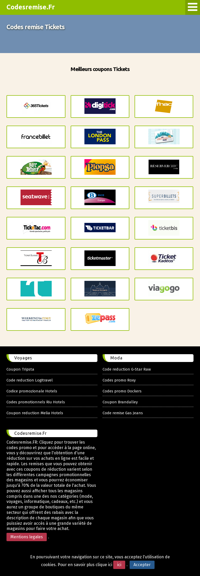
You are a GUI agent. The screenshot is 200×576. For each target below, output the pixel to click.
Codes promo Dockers (122, 391)
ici (119, 564)
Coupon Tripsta (20, 369)
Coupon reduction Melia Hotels (34, 413)
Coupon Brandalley (120, 402)
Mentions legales (26, 536)
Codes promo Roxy (119, 380)
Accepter (142, 564)
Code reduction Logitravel (29, 380)
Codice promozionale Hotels (31, 391)
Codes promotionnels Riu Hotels (35, 402)
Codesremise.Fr (30, 7)
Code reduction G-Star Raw (127, 369)
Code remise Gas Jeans (123, 413)
